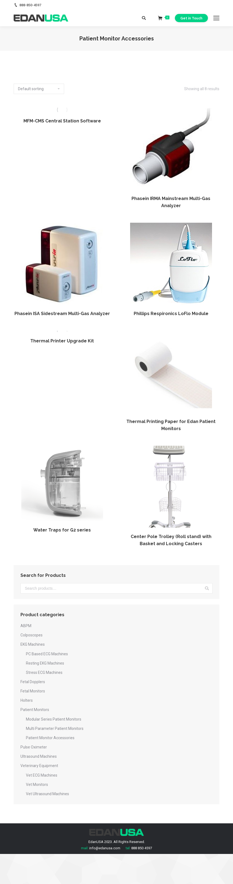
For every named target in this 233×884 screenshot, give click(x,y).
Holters (26, 700)
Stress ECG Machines (44, 672)
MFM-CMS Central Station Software (62, 121)
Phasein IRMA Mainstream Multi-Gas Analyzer (171, 202)
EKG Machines (32, 644)
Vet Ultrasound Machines (47, 794)
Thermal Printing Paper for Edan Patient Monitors (171, 425)
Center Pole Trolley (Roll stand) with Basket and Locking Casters (171, 540)
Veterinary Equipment (39, 765)
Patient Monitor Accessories (50, 738)
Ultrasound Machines (38, 756)
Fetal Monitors (32, 691)
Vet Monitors (37, 784)
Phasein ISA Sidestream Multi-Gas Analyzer (62, 313)
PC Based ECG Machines (47, 654)
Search (207, 588)
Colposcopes (31, 635)
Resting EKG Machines (45, 663)
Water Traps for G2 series (62, 530)
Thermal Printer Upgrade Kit (62, 340)
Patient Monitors (34, 709)
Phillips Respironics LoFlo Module (171, 313)
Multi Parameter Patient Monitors (54, 728)
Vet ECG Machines (41, 775)
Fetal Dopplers (32, 682)
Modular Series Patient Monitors (53, 719)
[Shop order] (39, 89)
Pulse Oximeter (33, 747)
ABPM (25, 626)
